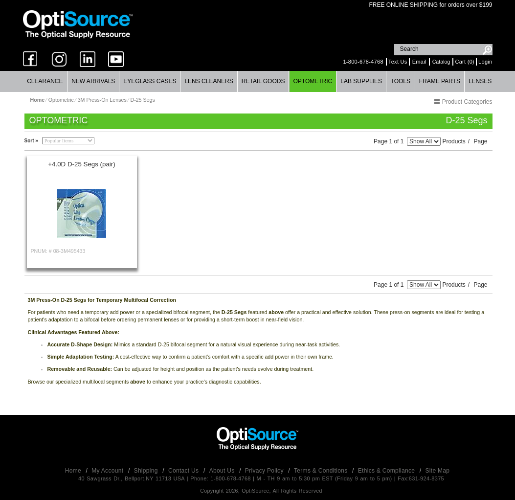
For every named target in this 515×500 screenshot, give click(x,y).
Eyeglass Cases (149, 81)
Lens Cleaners (208, 81)
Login (485, 62)
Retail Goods (263, 81)
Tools (400, 81)
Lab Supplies (361, 81)
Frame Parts (439, 81)
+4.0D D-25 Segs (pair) (81, 164)
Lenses (480, 81)
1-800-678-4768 (363, 62)
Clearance (45, 81)
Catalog (441, 62)
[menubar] (257, 81)
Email (419, 62)
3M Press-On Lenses (102, 100)
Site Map (437, 470)
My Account (108, 470)
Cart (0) (464, 62)
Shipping (147, 470)
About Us (222, 470)
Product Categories (463, 101)
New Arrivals (93, 81)
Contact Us (184, 470)
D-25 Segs (142, 100)
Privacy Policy (265, 470)
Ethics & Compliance (387, 470)
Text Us (397, 62)
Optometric (312, 81)
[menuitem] (45, 81)
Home (74, 470)
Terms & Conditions (321, 470)
